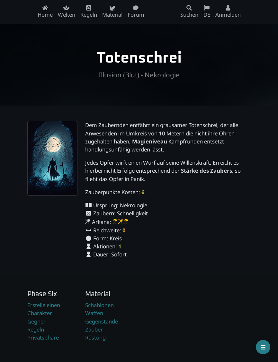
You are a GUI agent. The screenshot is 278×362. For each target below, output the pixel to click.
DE (206, 11)
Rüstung (95, 337)
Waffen (94, 313)
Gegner (36, 321)
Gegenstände (101, 321)
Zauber (94, 329)
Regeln (35, 329)
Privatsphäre (43, 337)
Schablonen (99, 305)
